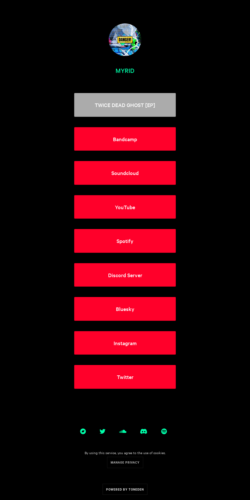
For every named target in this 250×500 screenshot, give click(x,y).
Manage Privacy (125, 462)
